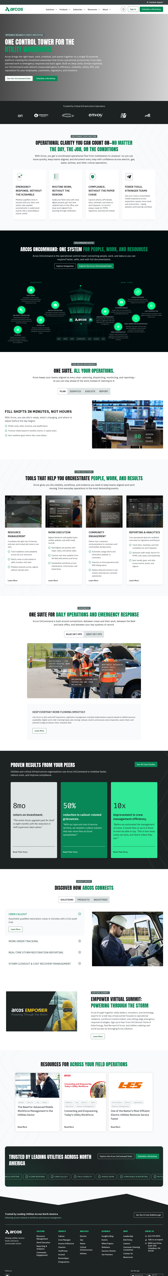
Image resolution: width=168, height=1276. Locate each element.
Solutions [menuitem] (41, 1231)
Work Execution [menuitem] (43, 1242)
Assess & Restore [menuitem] (66, 1243)
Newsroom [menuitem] (128, 1257)
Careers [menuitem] (126, 1243)
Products (65, 9)
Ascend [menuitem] (61, 1254)
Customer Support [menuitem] (155, 2)
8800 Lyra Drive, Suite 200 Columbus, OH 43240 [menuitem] (153, 1247)
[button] (123, 9)
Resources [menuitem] (106, 1231)
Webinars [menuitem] (106, 1247)
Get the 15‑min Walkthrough (148, 1215)
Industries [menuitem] (84, 1231)
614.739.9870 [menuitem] (152, 1236)
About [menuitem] (125, 1231)
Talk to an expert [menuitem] (154, 1239)
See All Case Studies (146, 764)
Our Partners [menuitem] (107, 1254)
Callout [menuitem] (61, 1236)
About (107, 9)
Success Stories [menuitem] (109, 1251)
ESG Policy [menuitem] (127, 1240)
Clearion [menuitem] (61, 1247)
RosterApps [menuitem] (63, 1258)
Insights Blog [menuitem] (107, 1236)
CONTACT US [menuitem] (149, 1231)
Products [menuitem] (62, 1231)
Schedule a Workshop (151, 9)
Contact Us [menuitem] (128, 1253)
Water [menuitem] (82, 1243)
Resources (94, 9)
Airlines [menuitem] (83, 1253)
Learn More (39, 731)
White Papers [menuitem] (107, 1243)
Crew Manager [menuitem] (64, 1240)
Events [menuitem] (105, 1240)
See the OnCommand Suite (19, 78)
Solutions (51, 9)
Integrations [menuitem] (63, 1262)
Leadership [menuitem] (128, 1236)
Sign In (133, 9)
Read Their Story (20, 852)
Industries (79, 9)
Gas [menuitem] (81, 1240)
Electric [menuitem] (83, 1236)
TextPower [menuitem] (63, 1251)
